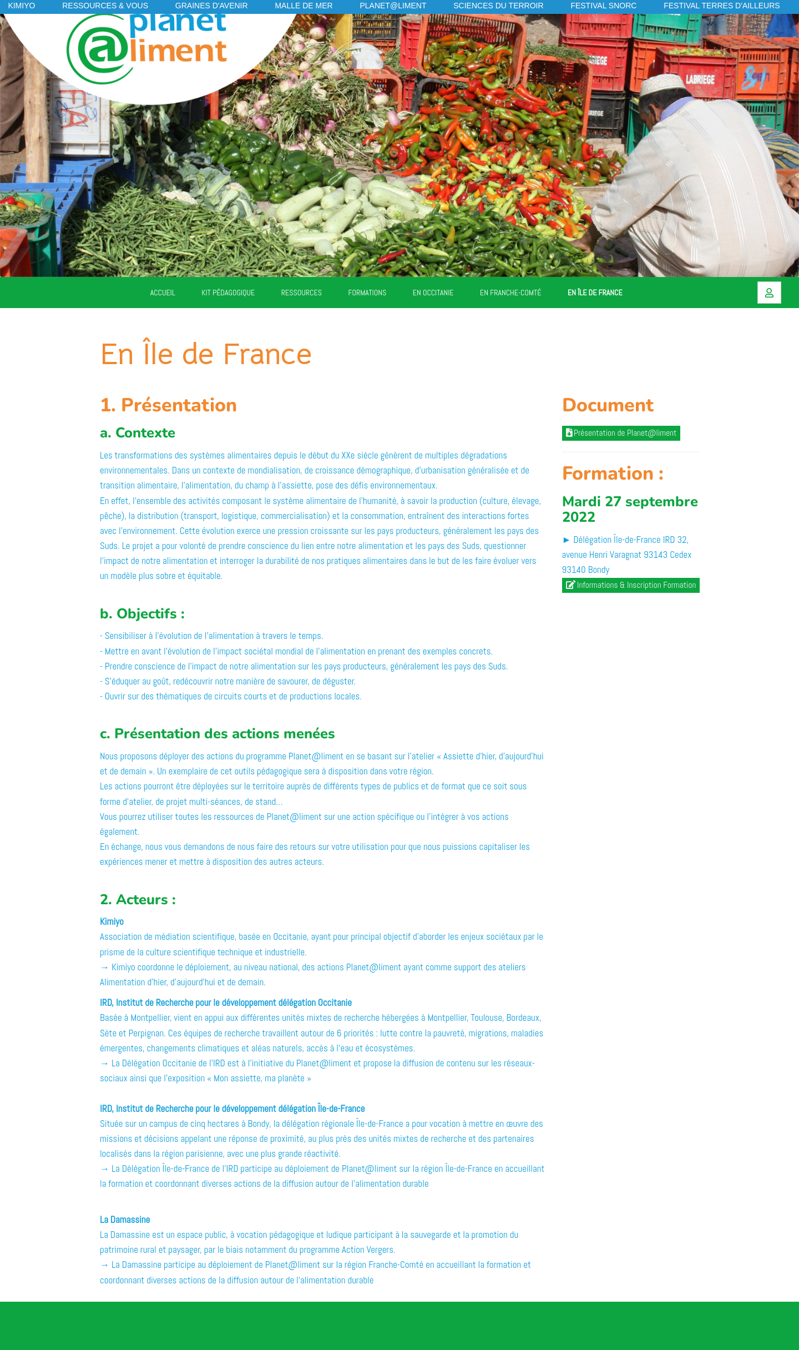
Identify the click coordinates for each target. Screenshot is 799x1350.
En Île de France (595, 293)
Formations (367, 293)
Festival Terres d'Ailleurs (722, 5)
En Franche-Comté (510, 293)
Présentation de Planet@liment (621, 433)
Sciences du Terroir (498, 5)
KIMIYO (21, 5)
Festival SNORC (603, 5)
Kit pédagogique (228, 293)
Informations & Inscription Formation (631, 585)
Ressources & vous (105, 5)
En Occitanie (433, 293)
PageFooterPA (108, 1325)
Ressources (301, 293)
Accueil (162, 293)
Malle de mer (303, 5)
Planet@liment (393, 5)
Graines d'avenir (211, 5)
